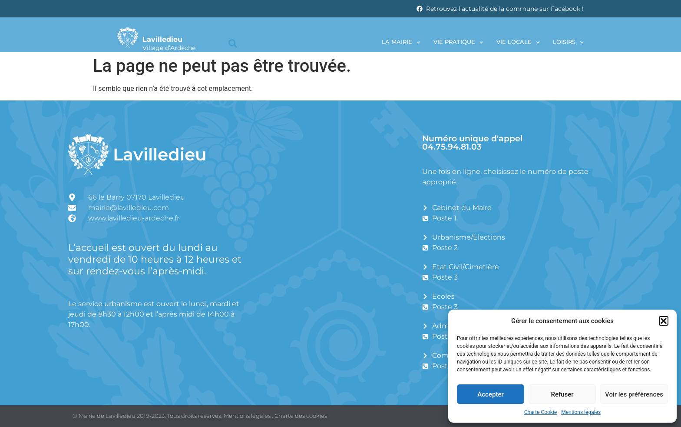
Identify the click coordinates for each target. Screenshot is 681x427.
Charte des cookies (300, 415)
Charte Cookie (540, 412)
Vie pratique (458, 42)
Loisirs (568, 42)
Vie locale (518, 42)
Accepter (490, 394)
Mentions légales (581, 412)
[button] (663, 321)
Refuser (562, 394)
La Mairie (401, 42)
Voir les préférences (634, 394)
